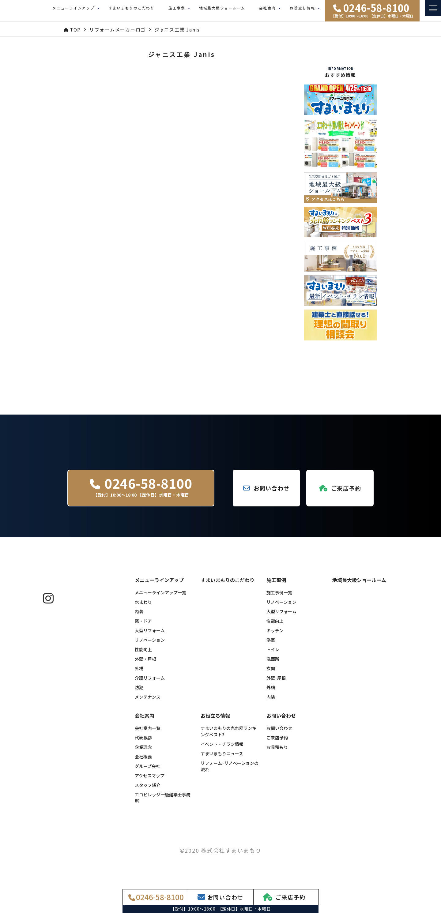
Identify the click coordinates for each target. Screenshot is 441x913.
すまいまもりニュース (222, 758)
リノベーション (150, 644)
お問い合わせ (279, 733)
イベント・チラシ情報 (222, 749)
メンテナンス (147, 701)
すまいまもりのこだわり (131, 10)
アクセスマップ (149, 780)
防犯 (139, 692)
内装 (139, 616)
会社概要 (143, 761)
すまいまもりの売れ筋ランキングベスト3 (228, 736)
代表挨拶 (143, 742)
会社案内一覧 (147, 733)
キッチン (275, 635)
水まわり (143, 606)
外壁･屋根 (276, 682)
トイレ (272, 654)
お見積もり (277, 752)
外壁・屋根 (145, 663)
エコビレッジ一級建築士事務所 (162, 802)
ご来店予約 (277, 742)
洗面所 (272, 663)
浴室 (270, 644)
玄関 (270, 673)
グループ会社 (147, 771)
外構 (139, 673)
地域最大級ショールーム (222, 10)
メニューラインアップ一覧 (160, 597)
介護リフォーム (150, 682)
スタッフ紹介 (147, 790)
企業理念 (143, 752)
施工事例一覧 (279, 597)
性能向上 (143, 654)
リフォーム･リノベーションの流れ (229, 771)
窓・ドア (143, 625)
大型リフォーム (150, 635)
